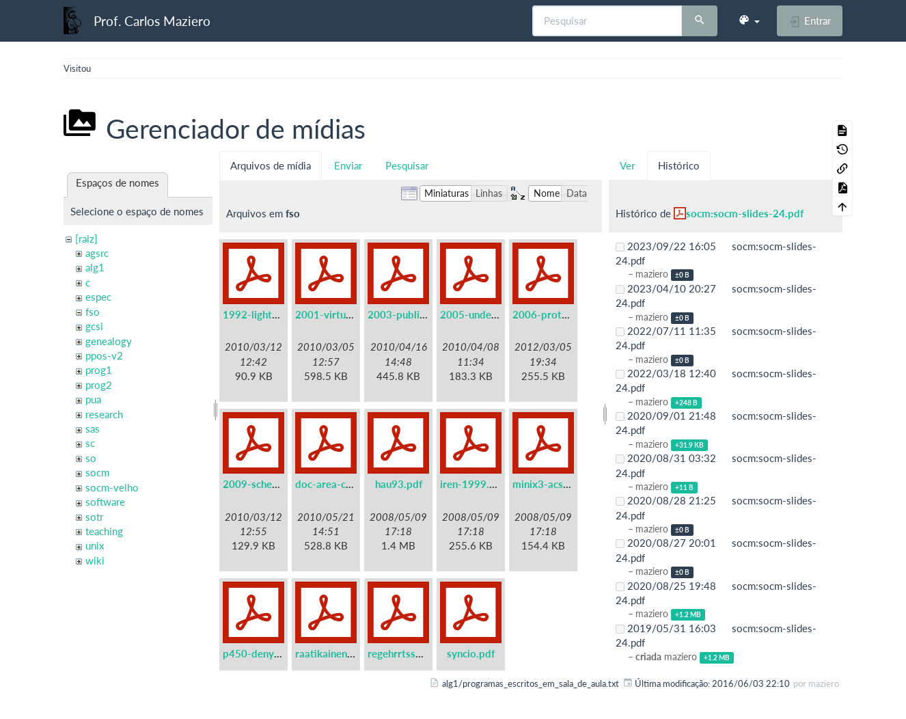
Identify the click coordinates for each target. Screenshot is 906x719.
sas (92, 428)
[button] (749, 20)
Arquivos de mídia (270, 165)
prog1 (98, 370)
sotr (94, 517)
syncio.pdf (471, 653)
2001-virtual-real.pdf (344, 314)
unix (94, 545)
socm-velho (112, 487)
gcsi (94, 326)
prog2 (98, 385)
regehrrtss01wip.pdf (415, 653)
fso (92, 312)
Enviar (348, 165)
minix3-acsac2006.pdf (564, 484)
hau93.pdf (398, 484)
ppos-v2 (104, 355)
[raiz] (86, 238)
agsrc (97, 253)
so (90, 458)
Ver (627, 165)
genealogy (108, 341)
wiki (95, 560)
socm (97, 472)
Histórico (679, 165)
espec (98, 296)
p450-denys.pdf (260, 653)
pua (93, 399)
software (105, 502)
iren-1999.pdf (472, 484)
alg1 (95, 267)
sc (90, 443)
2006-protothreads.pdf (567, 314)
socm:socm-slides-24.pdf (745, 213)
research (104, 414)
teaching (104, 531)
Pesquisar (406, 165)
